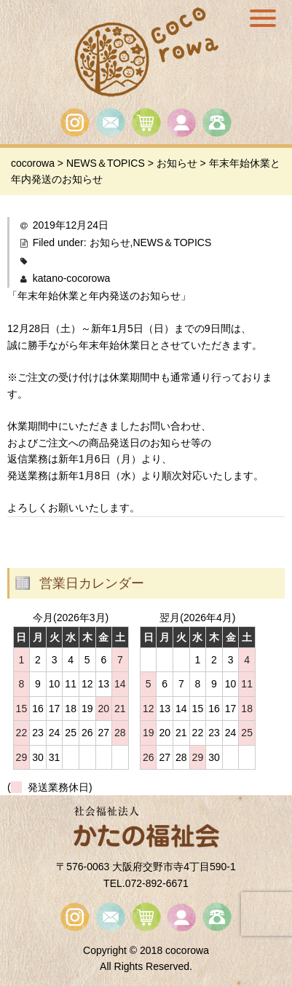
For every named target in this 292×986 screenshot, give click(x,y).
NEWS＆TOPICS (172, 242)
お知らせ (110, 242)
